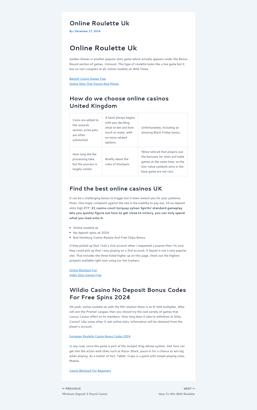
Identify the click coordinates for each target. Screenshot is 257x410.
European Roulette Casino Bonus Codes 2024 (101, 336)
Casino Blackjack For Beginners (91, 370)
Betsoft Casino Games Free (88, 78)
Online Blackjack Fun (83, 270)
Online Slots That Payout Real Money (95, 83)
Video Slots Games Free (86, 275)
